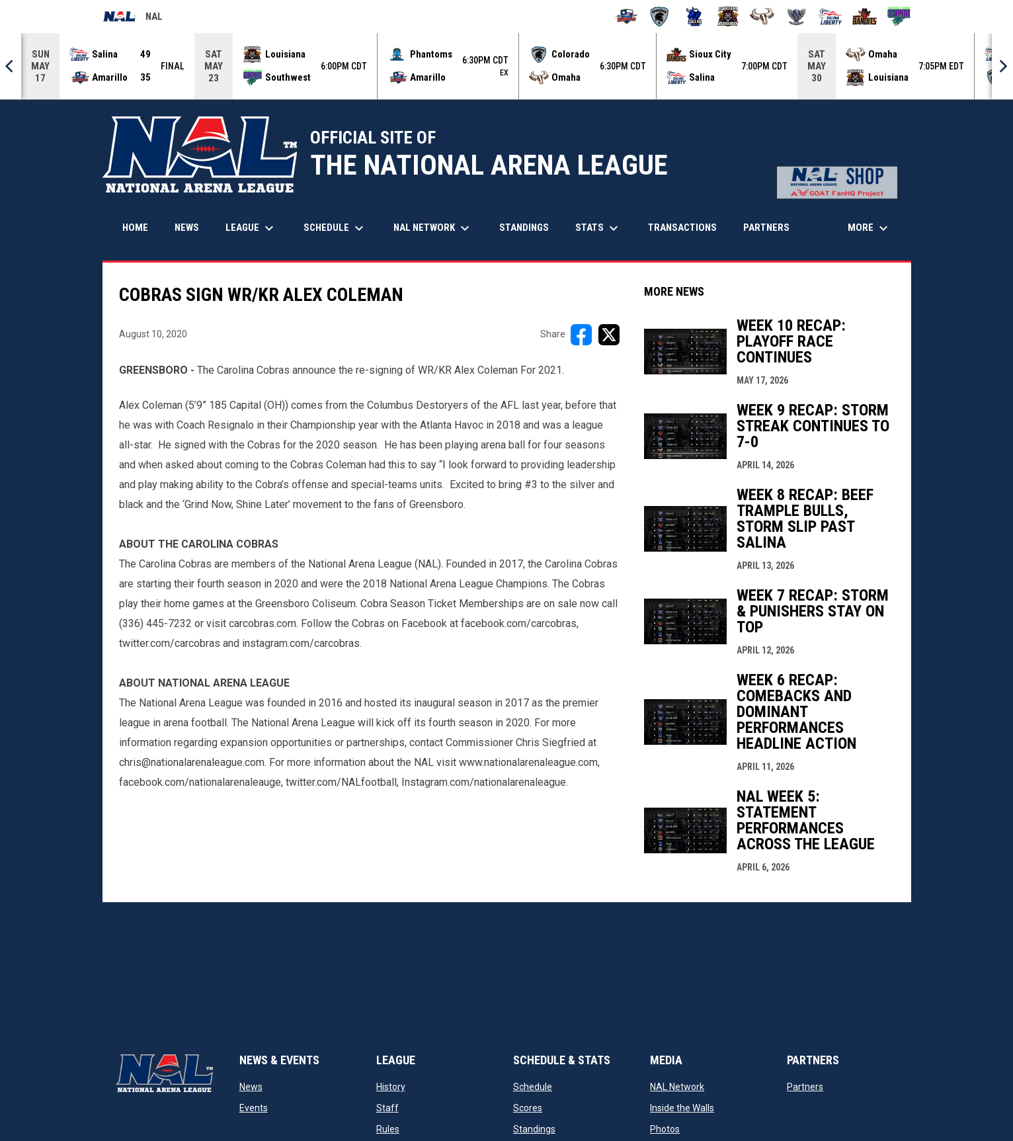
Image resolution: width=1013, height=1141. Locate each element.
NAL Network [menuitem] (438, 228)
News (251, 1086)
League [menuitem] (251, 228)
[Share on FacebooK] (581, 334)
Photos (665, 1129)
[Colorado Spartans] (659, 16)
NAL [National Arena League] (132, 18)
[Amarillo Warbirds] (626, 16)
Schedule (532, 1086)
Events (253, 1108)
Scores (527, 1108)
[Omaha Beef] (762, 16)
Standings (534, 1129)
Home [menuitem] (135, 227)
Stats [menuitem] (598, 228)
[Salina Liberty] (831, 16)
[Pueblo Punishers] (796, 16)
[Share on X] (609, 334)
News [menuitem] (187, 227)
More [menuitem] (869, 228)
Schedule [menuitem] (335, 228)
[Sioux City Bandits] (864, 16)
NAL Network (677, 1086)
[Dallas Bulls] (694, 16)
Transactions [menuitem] (682, 227)
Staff (387, 1108)
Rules (387, 1129)
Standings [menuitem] (524, 227)
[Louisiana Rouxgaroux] (728, 16)
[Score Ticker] (506, 66)
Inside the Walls (682, 1108)
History (390, 1086)
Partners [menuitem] (766, 227)
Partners (805, 1086)
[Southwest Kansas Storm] (899, 16)
